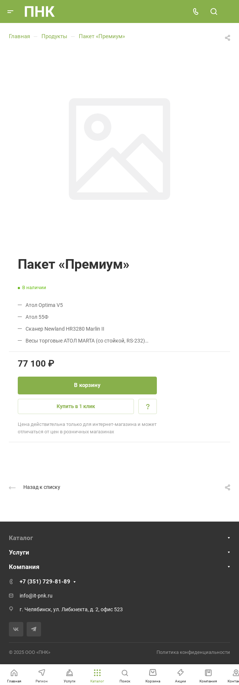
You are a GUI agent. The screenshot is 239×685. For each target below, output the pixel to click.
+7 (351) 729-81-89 (45, 581)
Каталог (21, 538)
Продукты (54, 36)
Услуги (19, 552)
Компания (24, 566)
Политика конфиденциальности (193, 652)
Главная (19, 36)
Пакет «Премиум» (102, 36)
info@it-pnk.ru (36, 596)
